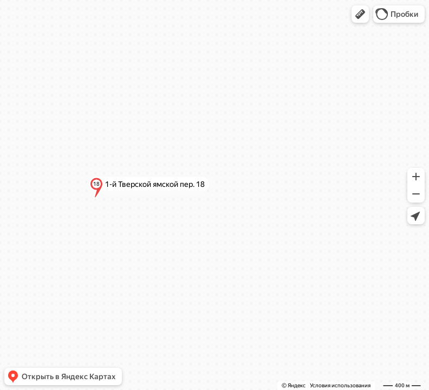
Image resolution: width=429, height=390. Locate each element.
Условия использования (340, 385)
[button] (360, 14)
